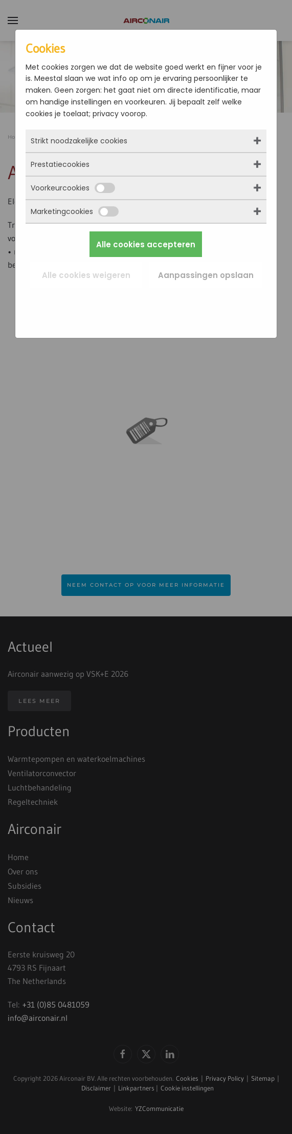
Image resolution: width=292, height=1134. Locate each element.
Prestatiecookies (60, 164)
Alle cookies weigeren (86, 275)
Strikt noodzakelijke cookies (79, 141)
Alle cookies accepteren (145, 244)
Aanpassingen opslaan (206, 275)
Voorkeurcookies (73, 188)
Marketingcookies (75, 211)
